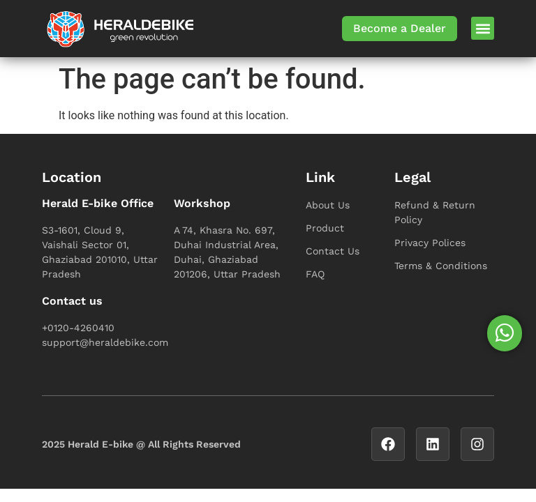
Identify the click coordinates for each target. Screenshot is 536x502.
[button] (482, 28)
